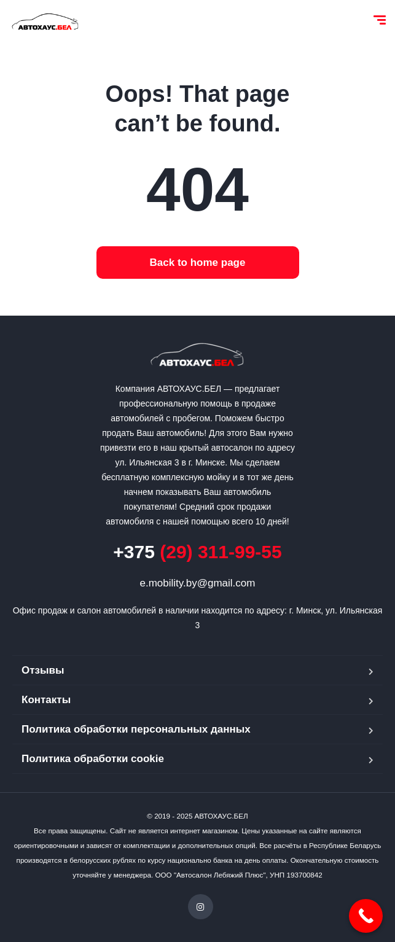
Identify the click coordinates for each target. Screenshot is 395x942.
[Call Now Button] (366, 916)
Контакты (46, 700)
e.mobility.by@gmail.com (198, 583)
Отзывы (43, 670)
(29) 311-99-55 (197, 552)
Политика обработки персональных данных (136, 729)
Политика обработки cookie (93, 759)
